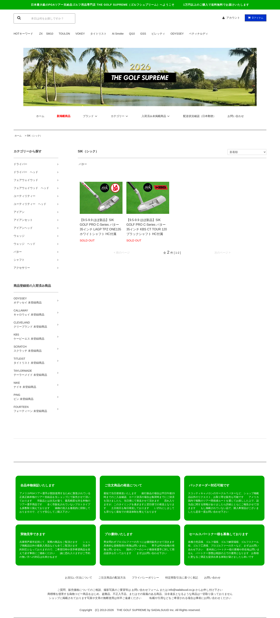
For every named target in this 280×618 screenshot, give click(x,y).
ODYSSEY (177, 33)
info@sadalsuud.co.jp (182, 589)
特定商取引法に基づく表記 (180, 577)
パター (83, 164)
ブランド (90, 116)
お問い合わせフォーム (145, 589)
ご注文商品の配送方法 (111, 577)
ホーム (40, 116)
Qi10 (132, 33)
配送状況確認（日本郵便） (199, 116)
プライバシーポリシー (144, 577)
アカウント (233, 17)
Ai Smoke (118, 33)
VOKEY (80, 33)
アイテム (254, 17)
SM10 (49, 33)
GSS (143, 33)
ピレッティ (158, 33)
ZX (41, 33)
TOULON (64, 33)
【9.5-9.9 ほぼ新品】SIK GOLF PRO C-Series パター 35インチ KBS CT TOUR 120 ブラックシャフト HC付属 (146, 227)
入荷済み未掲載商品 (156, 116)
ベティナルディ (198, 33)
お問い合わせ (236, 116)
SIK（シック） (34, 135)
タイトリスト (98, 33)
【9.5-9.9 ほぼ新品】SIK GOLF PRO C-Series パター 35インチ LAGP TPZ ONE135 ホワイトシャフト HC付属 (100, 227)
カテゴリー (120, 116)
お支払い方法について (77, 577)
